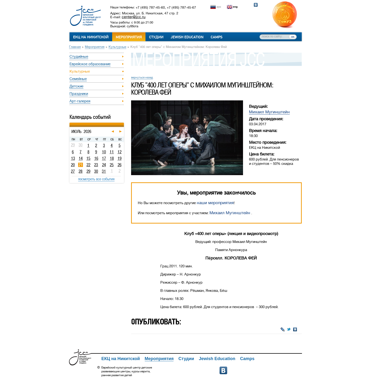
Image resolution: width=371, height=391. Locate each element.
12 (119, 152)
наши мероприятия (215, 203)
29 (88, 171)
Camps (216, 37)
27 (73, 171)
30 (96, 171)
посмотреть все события (96, 179)
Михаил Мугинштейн (269, 112)
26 (120, 165)
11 (112, 152)
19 (119, 158)
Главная (75, 47)
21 (81, 165)
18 (112, 158)
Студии (156, 37)
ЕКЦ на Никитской (91, 37)
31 (104, 171)
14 (81, 158)
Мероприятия (129, 37)
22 (88, 165)
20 (73, 165)
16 (96, 158)
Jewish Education (187, 37)
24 (104, 165)
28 (80, 171)
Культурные (117, 47)
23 (96, 165)
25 (112, 165)
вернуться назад (142, 77)
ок (292, 36)
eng (235, 6)
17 (104, 158)
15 (88, 158)
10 (104, 152)
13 (73, 158)
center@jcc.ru (133, 16)
